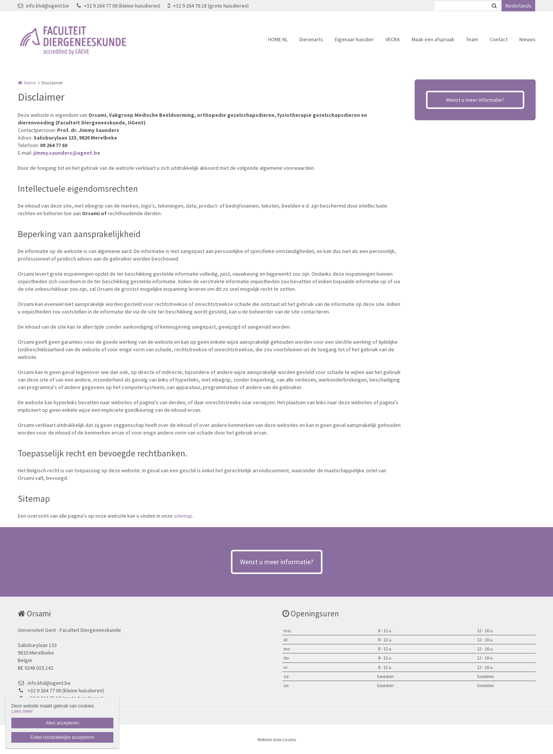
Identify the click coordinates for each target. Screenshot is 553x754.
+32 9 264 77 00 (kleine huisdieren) (118, 5)
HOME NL (278, 39)
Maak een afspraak (433, 39)
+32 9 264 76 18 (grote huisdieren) (208, 5)
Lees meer (22, 711)
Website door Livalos (276, 739)
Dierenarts (311, 39)
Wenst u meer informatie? (475, 99)
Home (30, 82)
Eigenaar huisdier (354, 39)
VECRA (393, 39)
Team (472, 39)
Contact (499, 39)
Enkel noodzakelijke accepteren (62, 737)
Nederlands (518, 5)
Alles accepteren (62, 723)
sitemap (183, 515)
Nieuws (527, 39)
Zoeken (494, 5)
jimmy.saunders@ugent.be (66, 152)
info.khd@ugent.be (43, 5)
